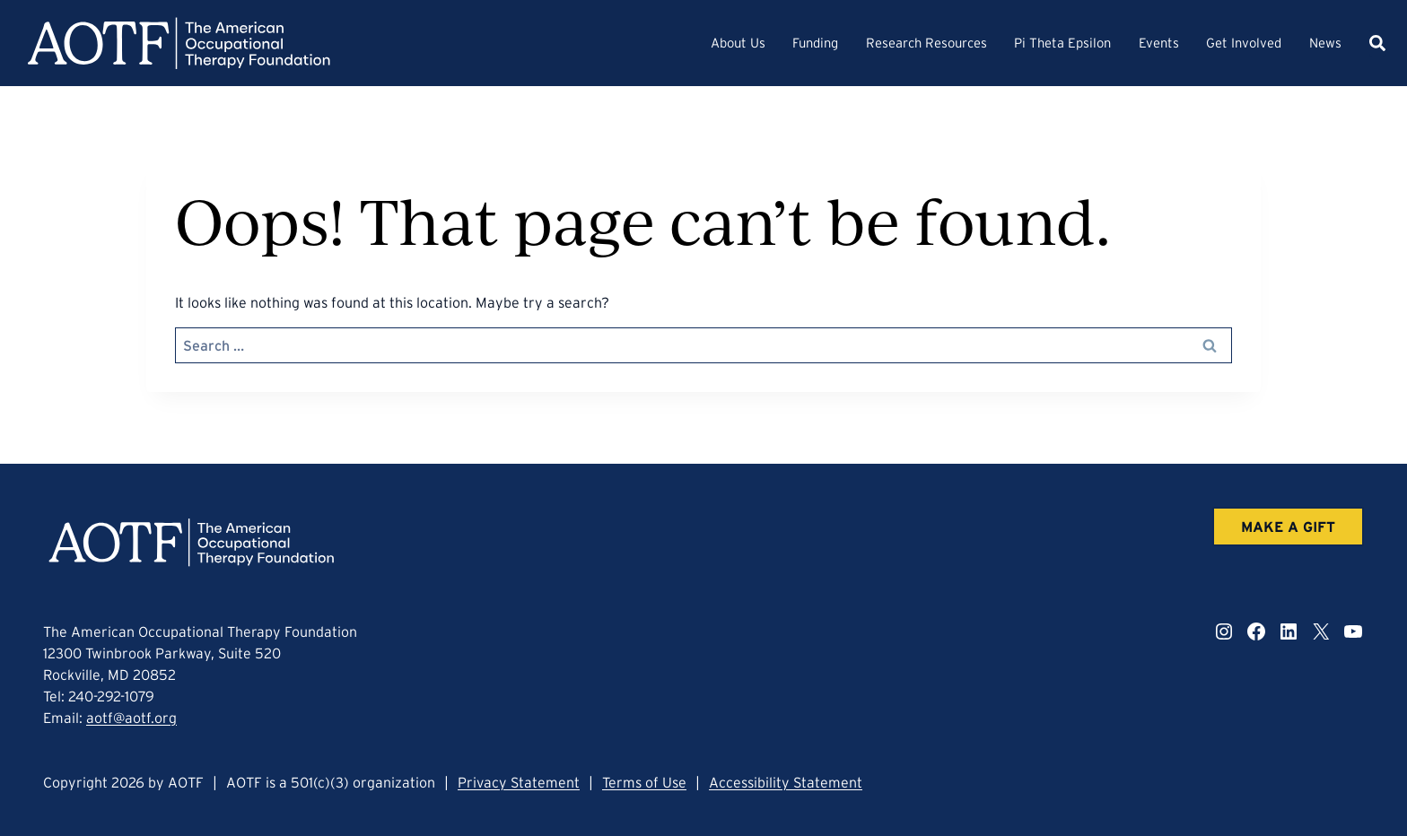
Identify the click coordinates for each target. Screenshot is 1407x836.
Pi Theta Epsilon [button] (1062, 42)
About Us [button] (738, 42)
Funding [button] (815, 42)
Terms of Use (644, 782)
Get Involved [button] (1243, 42)
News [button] (1325, 42)
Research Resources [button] (926, 42)
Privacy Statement (519, 782)
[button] (1377, 43)
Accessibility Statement (785, 782)
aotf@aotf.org (131, 718)
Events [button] (1159, 42)
